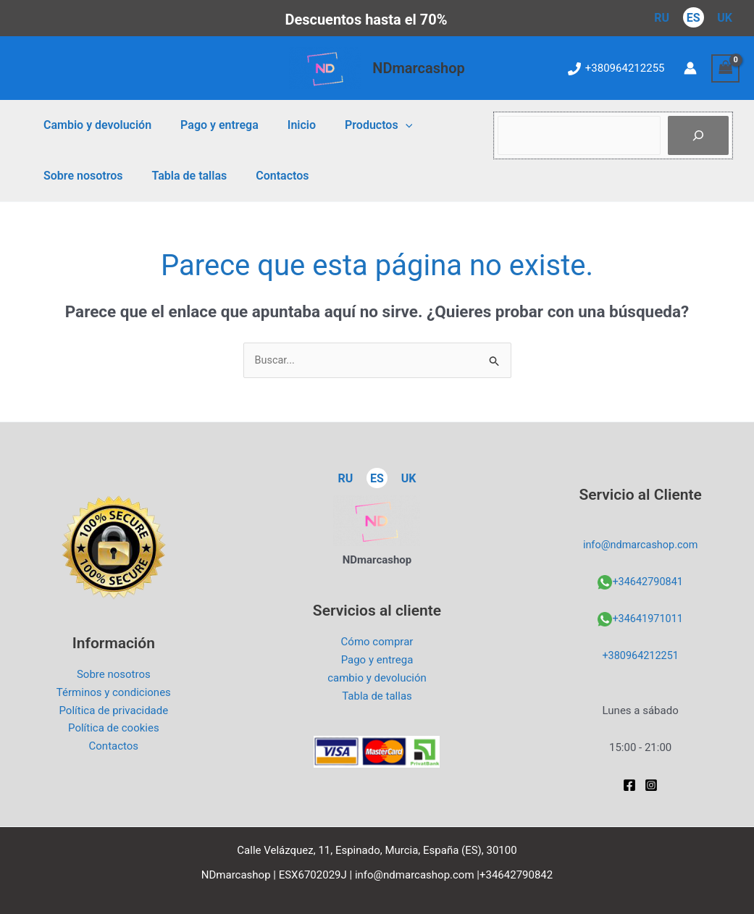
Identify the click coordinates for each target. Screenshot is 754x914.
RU (661, 18)
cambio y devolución (377, 678)
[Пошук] (698, 135)
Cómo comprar (377, 642)
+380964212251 (640, 656)
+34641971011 (647, 619)
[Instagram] (651, 785)
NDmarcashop (418, 68)
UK (724, 18)
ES (693, 18)
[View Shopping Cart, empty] (725, 68)
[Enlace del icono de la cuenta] (690, 68)
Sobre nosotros (80, 176)
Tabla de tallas (180, 176)
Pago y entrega (211, 125)
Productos (358, 125)
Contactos (267, 176)
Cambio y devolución (94, 125)
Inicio (287, 125)
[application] (385, 125)
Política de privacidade (113, 710)
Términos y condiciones (113, 693)
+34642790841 (647, 582)
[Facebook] (629, 785)
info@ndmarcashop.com (640, 545)
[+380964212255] (616, 68)
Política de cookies (113, 728)
